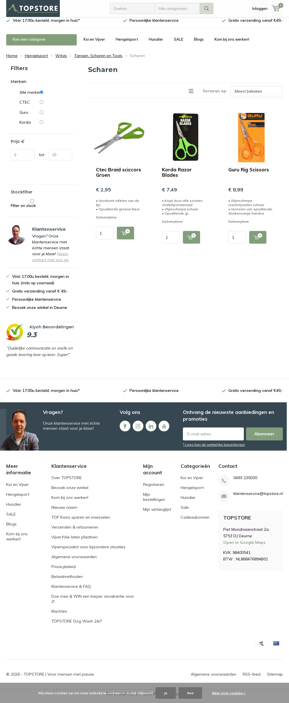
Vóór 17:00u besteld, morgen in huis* (46, 24)
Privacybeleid (63, 570)
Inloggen (260, 8)
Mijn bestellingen (154, 501)
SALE (178, 43)
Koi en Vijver (94, 43)
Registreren (153, 488)
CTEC (45, 106)
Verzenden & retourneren (74, 531)
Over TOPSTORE (66, 481)
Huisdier (156, 43)
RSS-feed (251, 678)
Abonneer (264, 438)
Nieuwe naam (64, 511)
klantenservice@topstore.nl (258, 497)
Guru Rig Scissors (248, 174)
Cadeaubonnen (195, 521)
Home (11, 59)
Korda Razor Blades (177, 176)
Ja (165, 693)
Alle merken (45, 96)
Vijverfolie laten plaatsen (74, 541)
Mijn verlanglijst (157, 513)
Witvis (61, 59)
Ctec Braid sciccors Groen (118, 176)
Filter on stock (32, 208)
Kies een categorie (29, 43)
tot (41, 158)
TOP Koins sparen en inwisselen (80, 521)
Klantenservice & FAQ (71, 590)
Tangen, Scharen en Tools (98, 59)
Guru (45, 116)
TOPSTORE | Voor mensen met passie (59, 678)
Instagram (138, 429)
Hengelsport (127, 43)
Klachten (59, 615)
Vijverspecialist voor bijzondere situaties (88, 551)
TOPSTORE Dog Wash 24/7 (76, 625)
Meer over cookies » (228, 693)
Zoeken (206, 8)
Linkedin (151, 429)
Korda (45, 126)
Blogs (199, 43)
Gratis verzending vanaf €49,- (255, 24)
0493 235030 (245, 482)
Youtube (164, 429)
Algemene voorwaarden (74, 561)
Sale (185, 511)
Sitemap (275, 678)
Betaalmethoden (67, 580)
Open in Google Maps (244, 546)
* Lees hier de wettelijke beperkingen (214, 449)
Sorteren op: (215, 95)
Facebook (125, 429)
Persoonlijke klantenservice (154, 24)
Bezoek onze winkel (69, 491)
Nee (190, 693)
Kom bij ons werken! (231, 43)
